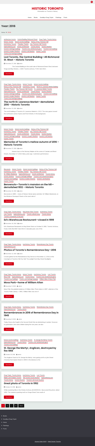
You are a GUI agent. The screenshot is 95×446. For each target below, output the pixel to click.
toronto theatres (47, 46)
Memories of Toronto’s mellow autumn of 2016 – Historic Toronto (31, 143)
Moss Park (7, 277)
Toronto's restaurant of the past (13, 216)
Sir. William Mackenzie (10, 174)
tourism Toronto (41, 51)
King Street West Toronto (31, 211)
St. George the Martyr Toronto (43, 340)
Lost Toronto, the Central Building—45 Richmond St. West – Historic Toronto (31, 58)
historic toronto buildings (22, 42)
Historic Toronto (47, 8)
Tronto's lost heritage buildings (13, 53)
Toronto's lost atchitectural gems (32, 49)
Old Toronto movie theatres (31, 377)
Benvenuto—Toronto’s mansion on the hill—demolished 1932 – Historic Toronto (29, 186)
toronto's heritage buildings (12, 49)
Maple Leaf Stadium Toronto (12, 377)
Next (21, 406)
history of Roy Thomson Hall (39, 42)
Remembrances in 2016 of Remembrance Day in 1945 (31, 314)
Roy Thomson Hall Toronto (38, 44)
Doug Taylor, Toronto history (47, 39)
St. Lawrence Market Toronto (43, 89)
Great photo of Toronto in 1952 (21, 383)
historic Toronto (8, 42)
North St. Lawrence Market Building (47, 86)
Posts (65, 17)
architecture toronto (10, 39)
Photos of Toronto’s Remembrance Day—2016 (30, 250)
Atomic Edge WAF (40, 441)
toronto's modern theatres (12, 51)
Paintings (58, 17)
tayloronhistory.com (10, 46)
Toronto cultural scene (33, 214)
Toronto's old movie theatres (35, 380)
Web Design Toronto (54, 441)
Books (36, 17)
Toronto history (35, 46)
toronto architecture (23, 46)
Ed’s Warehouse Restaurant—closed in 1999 (29, 219)
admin (20, 63)
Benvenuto (7, 169)
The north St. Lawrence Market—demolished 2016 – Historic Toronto (29, 103)
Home (30, 17)
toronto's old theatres (28, 51)
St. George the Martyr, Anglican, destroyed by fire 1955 (30, 349)
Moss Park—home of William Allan (23, 282)
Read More (9, 73)
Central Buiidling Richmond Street (27, 39)
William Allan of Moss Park (48, 279)
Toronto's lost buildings (50, 49)
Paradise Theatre (23, 44)
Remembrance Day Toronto (45, 244)
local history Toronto (10, 44)
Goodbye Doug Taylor (46, 17)
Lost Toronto (8, 214)
